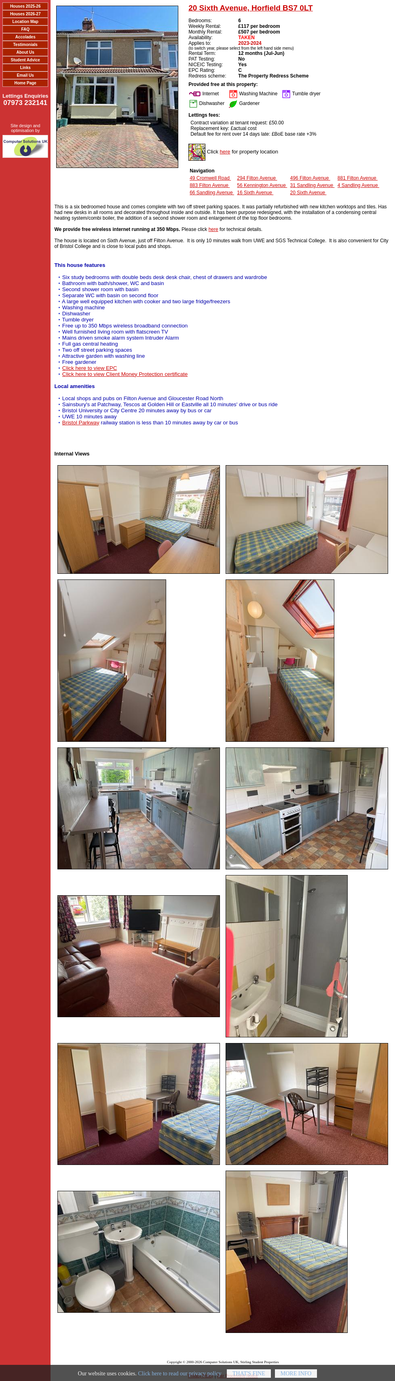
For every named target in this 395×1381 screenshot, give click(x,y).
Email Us (25, 75)
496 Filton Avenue (310, 178)
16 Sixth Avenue (255, 192)
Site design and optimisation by (25, 128)
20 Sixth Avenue (308, 192)
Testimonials (25, 44)
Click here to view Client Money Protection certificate (125, 374)
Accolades (25, 37)
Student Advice (25, 60)
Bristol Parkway (80, 423)
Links (25, 67)
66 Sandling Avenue (212, 192)
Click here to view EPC (89, 368)
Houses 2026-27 (25, 14)
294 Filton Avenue (257, 178)
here (225, 152)
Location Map (25, 21)
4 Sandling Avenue (358, 185)
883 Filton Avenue (210, 185)
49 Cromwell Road (210, 178)
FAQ (25, 29)
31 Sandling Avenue (312, 185)
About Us (25, 52)
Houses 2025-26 (25, 6)
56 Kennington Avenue (262, 185)
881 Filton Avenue (358, 178)
